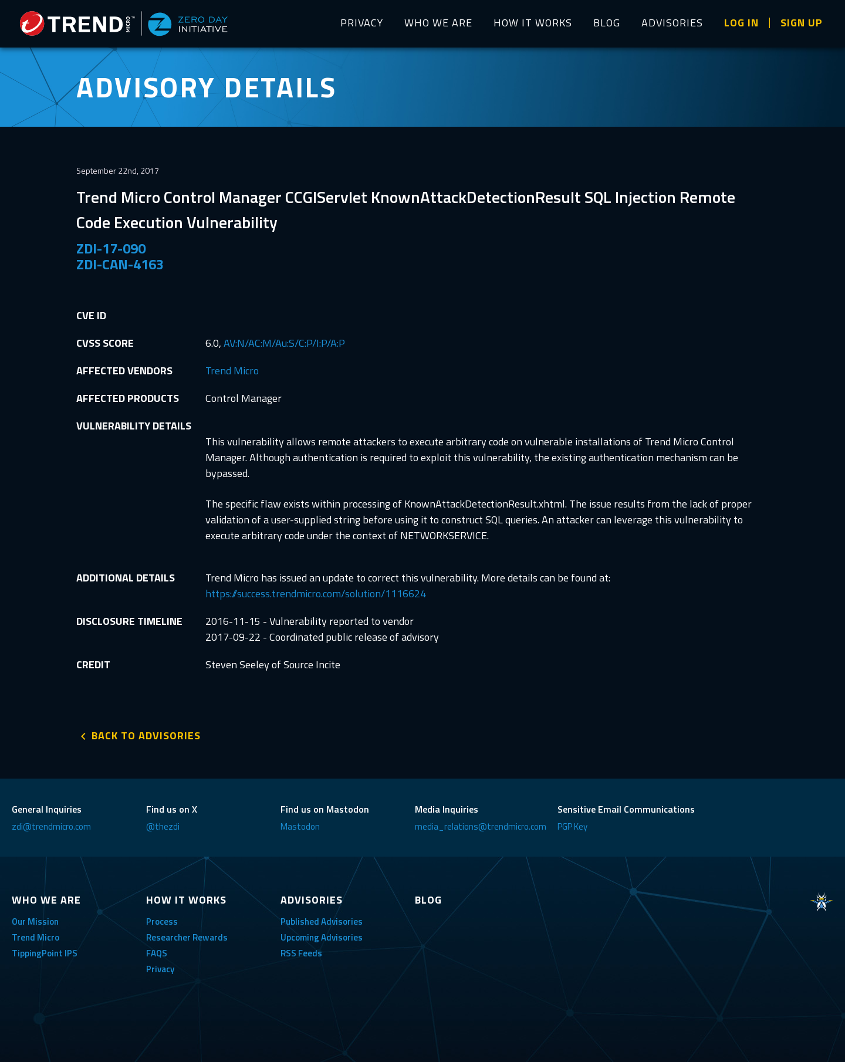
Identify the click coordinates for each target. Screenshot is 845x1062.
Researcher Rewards (187, 937)
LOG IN (741, 23)
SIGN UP (801, 23)
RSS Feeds (301, 953)
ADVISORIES (672, 23)
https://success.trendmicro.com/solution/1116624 (315, 593)
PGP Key (572, 826)
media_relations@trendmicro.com (480, 826)
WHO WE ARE (438, 23)
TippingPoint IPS (44, 953)
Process (162, 921)
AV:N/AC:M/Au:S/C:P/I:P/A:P (284, 343)
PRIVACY (361, 23)
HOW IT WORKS (533, 23)
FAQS (156, 953)
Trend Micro (232, 370)
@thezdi (163, 826)
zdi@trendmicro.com (51, 826)
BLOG (606, 23)
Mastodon (300, 826)
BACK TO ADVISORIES (146, 735)
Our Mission (35, 921)
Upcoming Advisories (321, 937)
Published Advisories (321, 921)
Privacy (160, 969)
